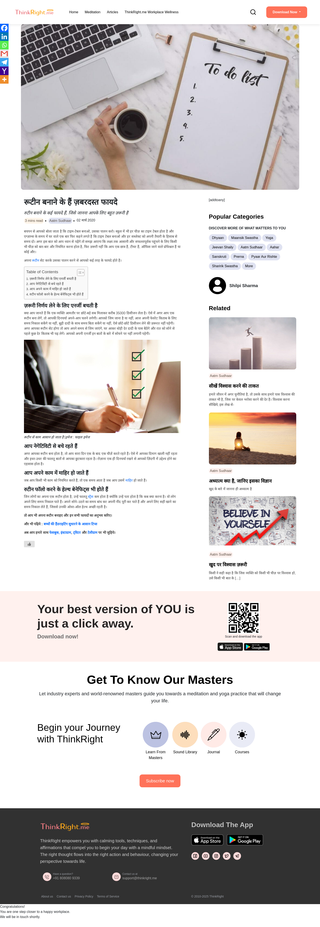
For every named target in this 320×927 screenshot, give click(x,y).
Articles (112, 12)
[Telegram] (4, 62)
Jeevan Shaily (223, 247)
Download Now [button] (285, 12)
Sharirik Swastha (225, 266)
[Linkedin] (4, 36)
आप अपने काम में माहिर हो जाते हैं (50, 289)
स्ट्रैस (91, 496)
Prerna (239, 256)
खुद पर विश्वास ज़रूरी (228, 564)
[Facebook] (4, 28)
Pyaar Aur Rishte (264, 256)
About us (47, 896)
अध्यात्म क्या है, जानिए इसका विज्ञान (240, 481)
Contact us (64, 896)
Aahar (274, 247)
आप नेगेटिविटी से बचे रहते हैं (47, 284)
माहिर (129, 480)
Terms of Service (108, 896)
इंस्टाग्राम (66, 532)
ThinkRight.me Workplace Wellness (152, 12)
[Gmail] (4, 53)
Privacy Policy (84, 896)
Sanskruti (219, 256)
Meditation (93, 12)
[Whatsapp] (4, 45)
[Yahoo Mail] (4, 71)
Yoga (269, 238)
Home (73, 12)
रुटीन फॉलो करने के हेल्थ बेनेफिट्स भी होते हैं (56, 294)
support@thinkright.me (139, 878)
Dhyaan (218, 238)
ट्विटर (77, 532)
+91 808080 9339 (66, 878)
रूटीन (35, 260)
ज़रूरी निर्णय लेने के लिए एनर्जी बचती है (53, 278)
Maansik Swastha (244, 238)
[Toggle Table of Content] (78, 272)
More (249, 266)
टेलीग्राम (92, 532)
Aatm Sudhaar (60, 220)
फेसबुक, (54, 532)
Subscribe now (160, 781)
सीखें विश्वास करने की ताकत (234, 386)
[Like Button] (29, 544)
